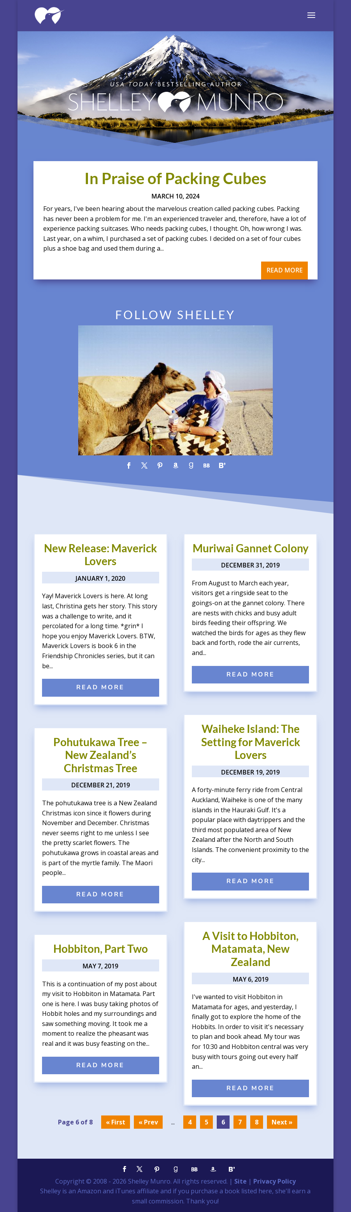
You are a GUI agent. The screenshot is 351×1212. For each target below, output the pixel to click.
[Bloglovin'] (232, 1169)
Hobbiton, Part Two (100, 948)
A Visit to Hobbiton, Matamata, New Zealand (250, 948)
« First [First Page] (115, 1122)
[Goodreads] (176, 1169)
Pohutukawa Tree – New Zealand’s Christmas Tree (100, 755)
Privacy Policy (274, 1181)
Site (240, 1181)
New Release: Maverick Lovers (100, 554)
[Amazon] (213, 1169)
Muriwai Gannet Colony (251, 548)
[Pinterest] (157, 1169)
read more (285, 270)
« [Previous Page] (140, 1122)
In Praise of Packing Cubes (175, 178)
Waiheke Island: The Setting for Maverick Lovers (250, 741)
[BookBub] (194, 1169)
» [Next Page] (291, 1122)
